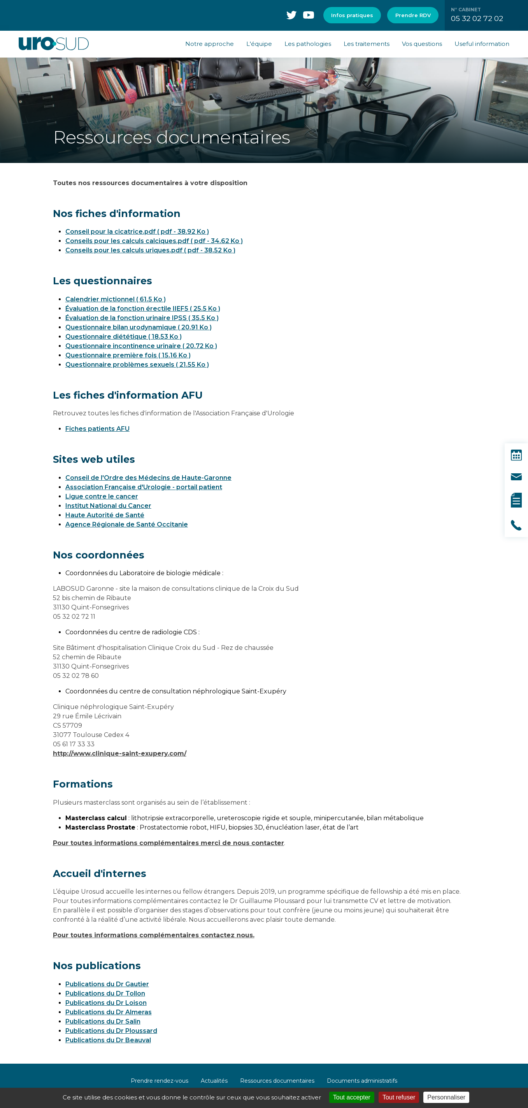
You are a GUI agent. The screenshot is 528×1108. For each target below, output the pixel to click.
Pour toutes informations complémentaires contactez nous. (153, 935)
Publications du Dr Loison (106, 1002)
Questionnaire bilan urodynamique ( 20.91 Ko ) (138, 327)
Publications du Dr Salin (102, 1021)
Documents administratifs (362, 1080)
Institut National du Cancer (108, 505)
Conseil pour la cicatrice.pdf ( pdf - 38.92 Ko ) (137, 231)
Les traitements (366, 43)
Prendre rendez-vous (159, 1080)
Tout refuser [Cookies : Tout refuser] (398, 1097)
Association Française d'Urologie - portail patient (143, 487)
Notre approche (209, 43)
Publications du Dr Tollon (105, 993)
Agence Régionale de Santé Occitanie (126, 524)
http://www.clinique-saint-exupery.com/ (119, 753)
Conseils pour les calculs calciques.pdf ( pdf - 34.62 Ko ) (154, 241)
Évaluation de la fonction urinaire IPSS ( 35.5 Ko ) (142, 318)
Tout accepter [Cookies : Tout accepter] (351, 1097)
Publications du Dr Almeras (108, 1012)
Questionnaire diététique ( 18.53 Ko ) (123, 336)
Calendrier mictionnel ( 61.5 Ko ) (115, 299)
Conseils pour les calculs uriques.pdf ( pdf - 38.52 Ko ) (150, 250)
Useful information (481, 43)
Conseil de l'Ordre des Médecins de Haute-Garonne (148, 477)
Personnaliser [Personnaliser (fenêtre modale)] (446, 1097)
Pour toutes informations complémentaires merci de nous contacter (168, 843)
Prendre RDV (413, 15)
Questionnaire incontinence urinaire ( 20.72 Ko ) (141, 346)
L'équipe (259, 43)
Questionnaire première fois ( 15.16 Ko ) (128, 355)
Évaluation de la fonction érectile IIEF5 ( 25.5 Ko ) (142, 308)
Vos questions (422, 43)
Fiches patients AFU (97, 428)
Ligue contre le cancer (101, 496)
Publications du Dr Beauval (108, 1040)
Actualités (214, 1080)
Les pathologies (307, 43)
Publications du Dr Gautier (107, 984)
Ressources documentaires (277, 1080)
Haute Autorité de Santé (104, 515)
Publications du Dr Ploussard (111, 1030)
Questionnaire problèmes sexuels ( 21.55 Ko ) (137, 364)
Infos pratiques (352, 15)
